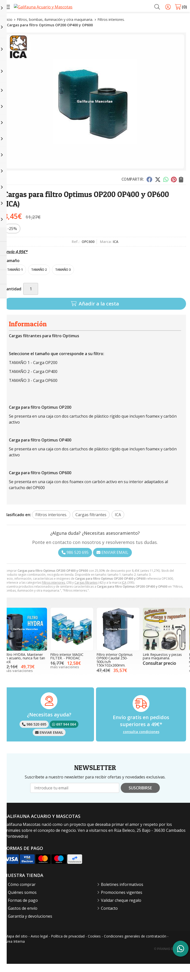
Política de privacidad (68, 944)
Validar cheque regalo (121, 908)
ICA (124, 591)
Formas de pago (23, 908)
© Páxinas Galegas (169, 957)
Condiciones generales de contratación (135, 944)
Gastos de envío (22, 916)
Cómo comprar (22, 892)
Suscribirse (140, 796)
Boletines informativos (122, 892)
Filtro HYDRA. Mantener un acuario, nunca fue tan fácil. (24, 666)
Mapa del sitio (16, 944)
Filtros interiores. (54, 591)
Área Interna (15, 949)
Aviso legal (39, 944)
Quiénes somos (22, 900)
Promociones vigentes (121, 900)
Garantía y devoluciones (30, 924)
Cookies (94, 944)
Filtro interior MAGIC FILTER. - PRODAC (66, 664)
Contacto (109, 916)
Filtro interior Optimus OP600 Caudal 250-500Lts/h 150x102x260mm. (114, 668)
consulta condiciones (141, 740)
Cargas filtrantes (85, 591)
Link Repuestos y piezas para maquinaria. (162, 664)
